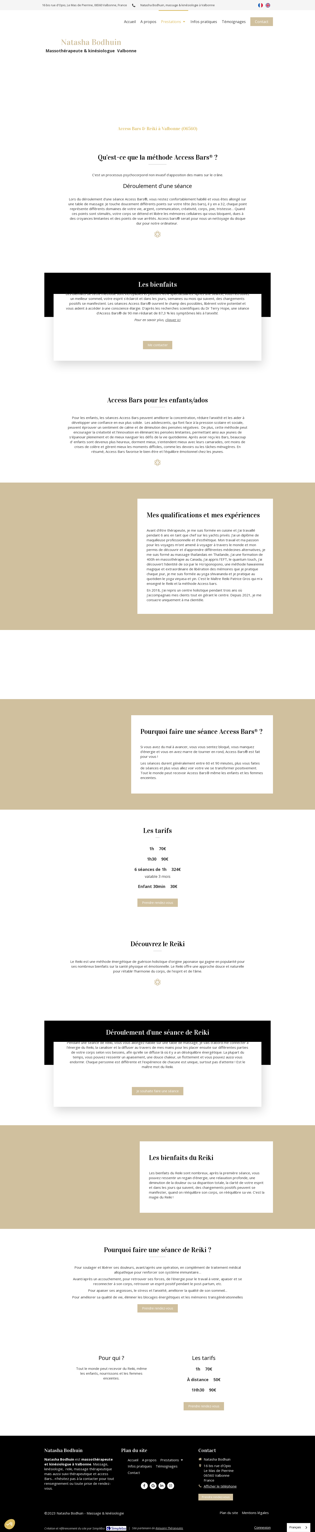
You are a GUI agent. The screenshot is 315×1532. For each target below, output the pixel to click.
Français (295, 1527)
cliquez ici (173, 303)
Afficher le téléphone (220, 1486)
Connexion (262, 1527)
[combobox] (298, 1527)
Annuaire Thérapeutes (169, 1528)
